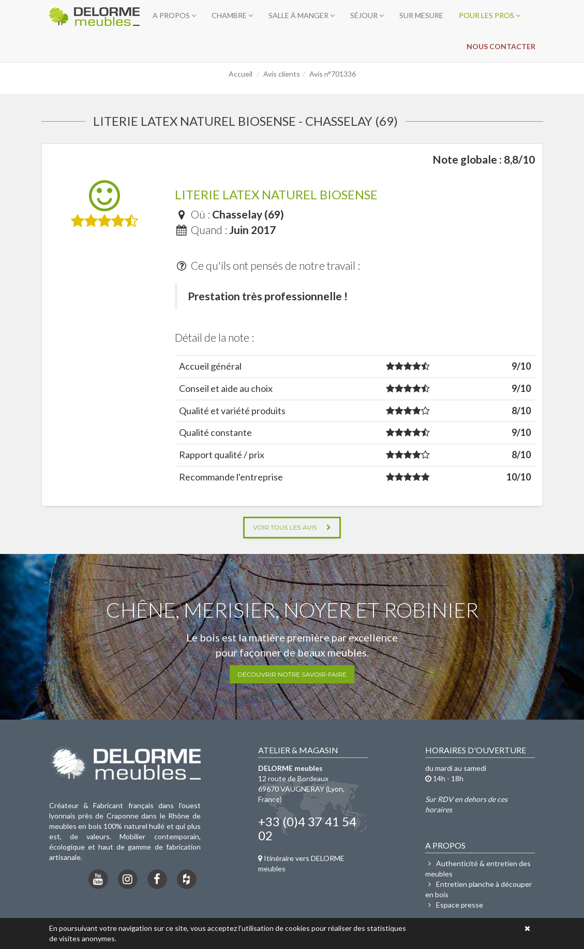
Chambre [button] (232, 15)
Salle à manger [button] (301, 15)
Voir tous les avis (292, 527)
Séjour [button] (367, 15)
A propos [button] (174, 15)
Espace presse (454, 904)
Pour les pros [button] (489, 15)
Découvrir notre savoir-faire (292, 674)
